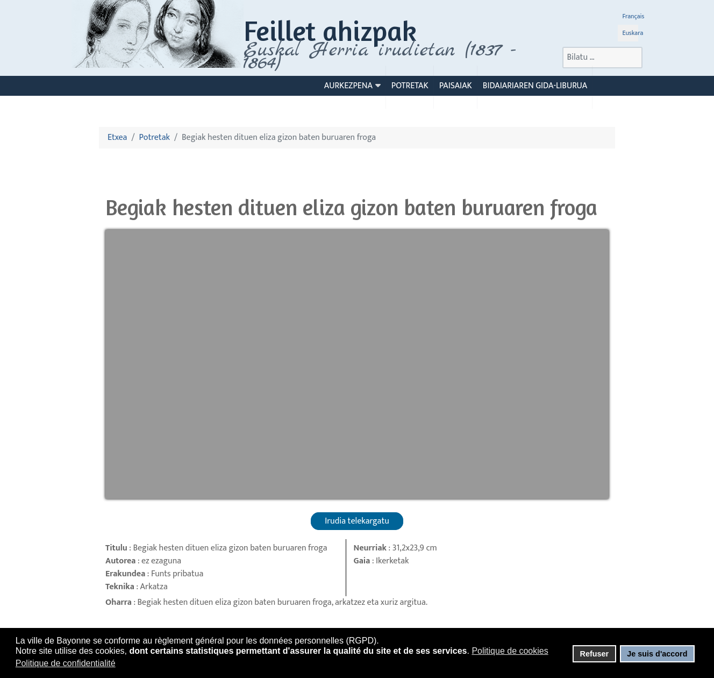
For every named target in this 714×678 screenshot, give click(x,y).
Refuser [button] (594, 653)
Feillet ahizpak (330, 30)
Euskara (632, 32)
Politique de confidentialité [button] (66, 663)
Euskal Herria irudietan (380, 56)
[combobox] (602, 57)
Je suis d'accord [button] (657, 653)
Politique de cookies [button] (510, 650)
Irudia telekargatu (357, 521)
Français (633, 16)
